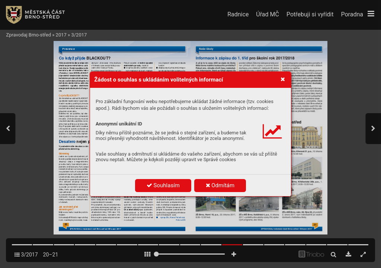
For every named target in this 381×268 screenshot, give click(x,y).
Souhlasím (163, 185)
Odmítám (220, 185)
